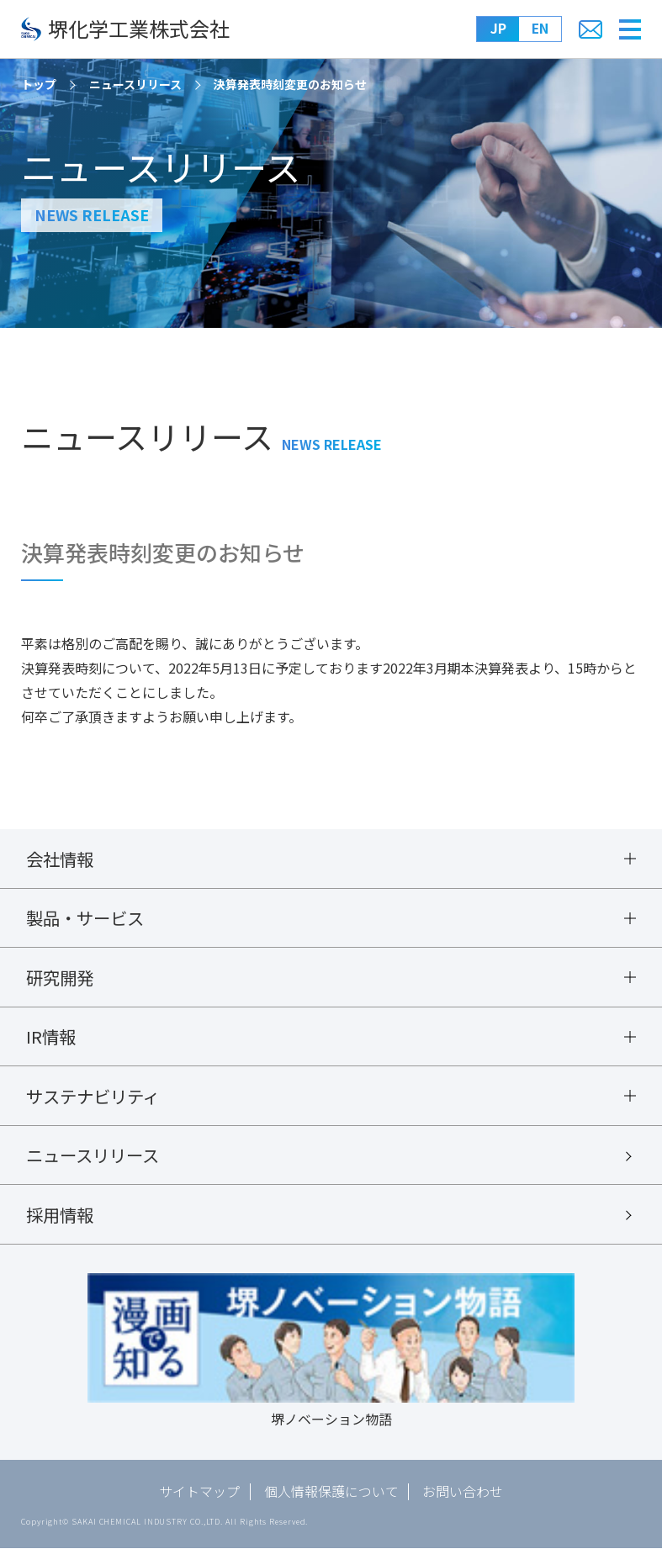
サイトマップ (199, 1493)
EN (540, 29)
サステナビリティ (93, 1096)
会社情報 (59, 858)
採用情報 (59, 1215)
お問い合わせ (463, 1493)
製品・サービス (85, 918)
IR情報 (51, 1036)
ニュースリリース (135, 84)
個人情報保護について (331, 1493)
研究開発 (59, 977)
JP (498, 29)
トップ (38, 84)
